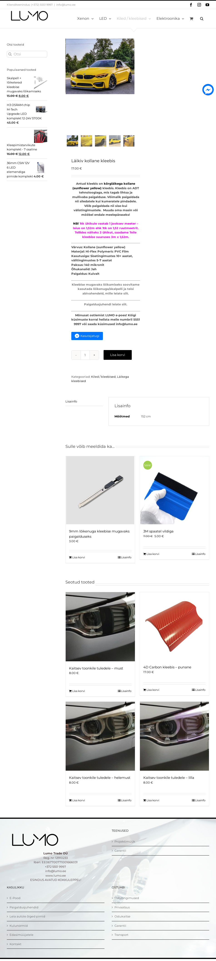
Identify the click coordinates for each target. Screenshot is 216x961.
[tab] (84, 407)
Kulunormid (19, 931)
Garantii (120, 856)
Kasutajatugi (89, 341)
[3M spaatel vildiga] (174, 496)
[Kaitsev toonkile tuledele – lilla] (174, 741)
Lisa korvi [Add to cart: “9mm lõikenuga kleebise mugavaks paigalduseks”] (78, 562)
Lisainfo (71, 407)
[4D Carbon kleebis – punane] (174, 632)
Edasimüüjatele (21, 940)
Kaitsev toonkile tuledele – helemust (99, 783)
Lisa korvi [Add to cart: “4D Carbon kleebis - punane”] (152, 695)
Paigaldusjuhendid (24, 912)
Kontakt (15, 949)
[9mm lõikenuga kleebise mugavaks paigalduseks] (100, 496)
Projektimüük (124, 847)
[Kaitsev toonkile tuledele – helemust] (100, 741)
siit (125, 299)
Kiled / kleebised (103, 382)
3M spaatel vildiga (158, 536)
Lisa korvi (117, 360)
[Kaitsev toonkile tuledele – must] (100, 632)
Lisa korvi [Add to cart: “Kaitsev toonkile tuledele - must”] (78, 696)
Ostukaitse (122, 922)
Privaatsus (122, 912)
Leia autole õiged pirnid (27, 922)
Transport (121, 940)
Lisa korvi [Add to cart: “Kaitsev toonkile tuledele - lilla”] (152, 805)
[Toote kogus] (85, 360)
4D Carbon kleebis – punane (167, 673)
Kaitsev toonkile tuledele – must (96, 674)
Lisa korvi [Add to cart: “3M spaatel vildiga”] (152, 559)
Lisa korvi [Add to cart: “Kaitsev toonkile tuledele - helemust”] (78, 805)
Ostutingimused (126, 903)
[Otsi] (27, 54)
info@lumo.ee (65, 4)
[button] (202, 18)
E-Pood (15, 903)
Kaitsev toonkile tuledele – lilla (168, 783)
